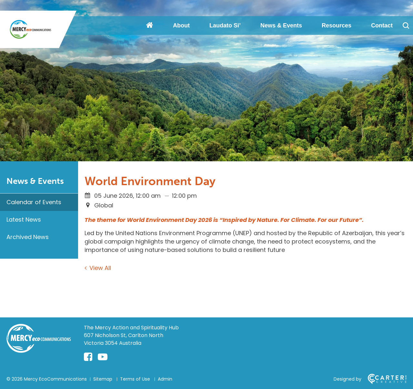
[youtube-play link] (102, 357)
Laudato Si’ (225, 25)
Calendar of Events (33, 202)
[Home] (38, 351)
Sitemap (102, 379)
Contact (382, 25)
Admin (165, 379)
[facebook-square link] (88, 357)
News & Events (281, 25)
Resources (336, 25)
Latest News (23, 219)
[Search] (405, 25)
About (181, 25)
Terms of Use (135, 379)
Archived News (27, 237)
